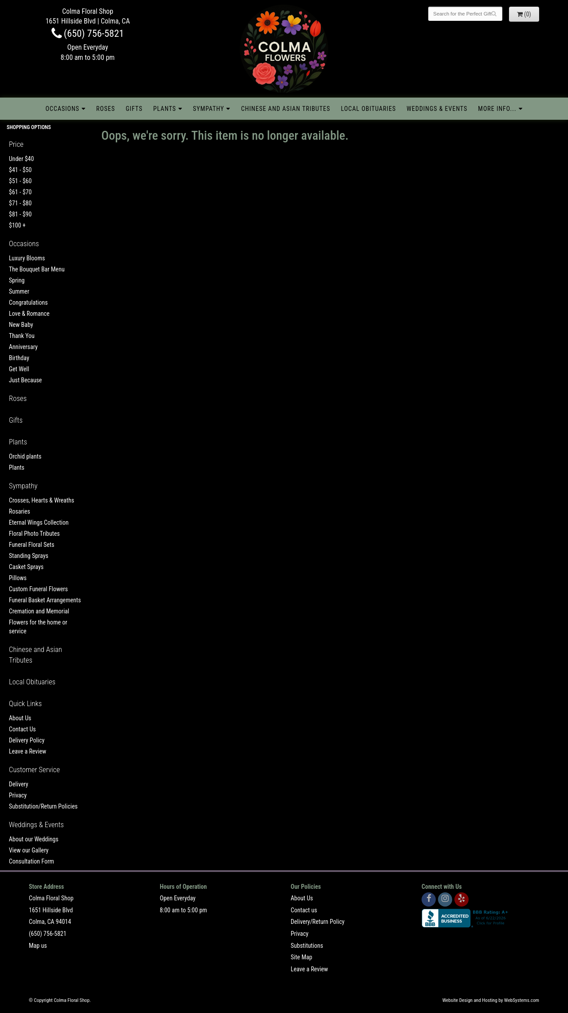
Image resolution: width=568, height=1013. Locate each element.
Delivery (18, 784)
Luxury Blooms (27, 258)
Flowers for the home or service (38, 627)
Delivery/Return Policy (317, 921)
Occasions (62, 108)
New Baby (21, 324)
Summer (19, 291)
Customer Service (34, 769)
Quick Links (25, 703)
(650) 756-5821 (87, 33)
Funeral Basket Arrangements (45, 600)
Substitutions (307, 945)
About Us (20, 718)
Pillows (18, 577)
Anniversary (23, 346)
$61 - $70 (20, 192)
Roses (105, 108)
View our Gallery (28, 850)
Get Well (19, 369)
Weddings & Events (436, 108)
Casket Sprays (26, 566)
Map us (38, 945)
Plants (164, 108)
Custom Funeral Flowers (38, 589)
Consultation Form (31, 861)
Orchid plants (25, 456)
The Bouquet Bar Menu (36, 269)
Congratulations (28, 302)
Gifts (134, 108)
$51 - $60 (20, 181)
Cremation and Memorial (39, 611)
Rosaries (19, 511)
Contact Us (22, 729)
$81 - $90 (20, 214)
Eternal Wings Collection (39, 522)
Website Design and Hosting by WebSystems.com (490, 1000)
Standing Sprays (28, 555)
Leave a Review (27, 751)
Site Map (301, 957)
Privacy (18, 795)
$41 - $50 (20, 169)
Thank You (22, 335)
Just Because (25, 380)
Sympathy (208, 108)
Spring (16, 280)
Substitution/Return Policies (43, 806)
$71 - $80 (20, 203)
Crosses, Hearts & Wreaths (41, 500)
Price (16, 144)
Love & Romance (29, 313)
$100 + (17, 225)
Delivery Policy (26, 740)
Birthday (19, 357)
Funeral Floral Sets (31, 544)
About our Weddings (34, 839)
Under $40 (21, 158)
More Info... (497, 108)
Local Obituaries (368, 108)
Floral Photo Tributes (34, 533)
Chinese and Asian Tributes (285, 108)
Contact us (304, 910)
